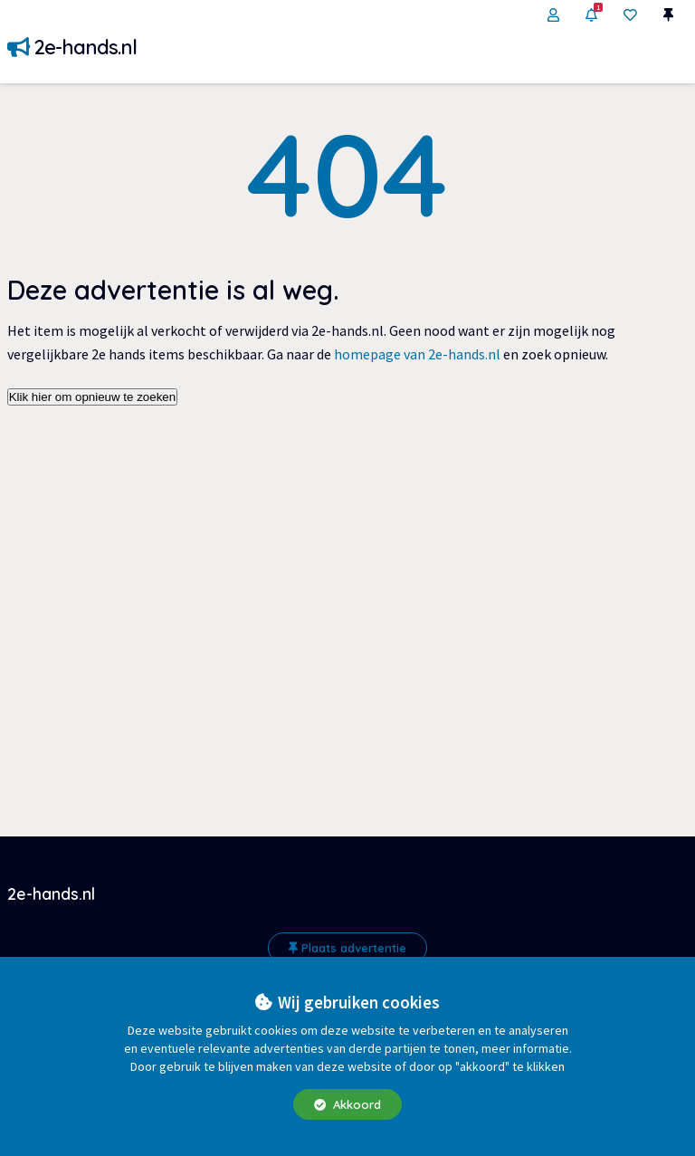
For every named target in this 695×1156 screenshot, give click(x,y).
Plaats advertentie (347, 948)
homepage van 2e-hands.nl (417, 354)
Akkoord (347, 1104)
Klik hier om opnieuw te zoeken (92, 397)
